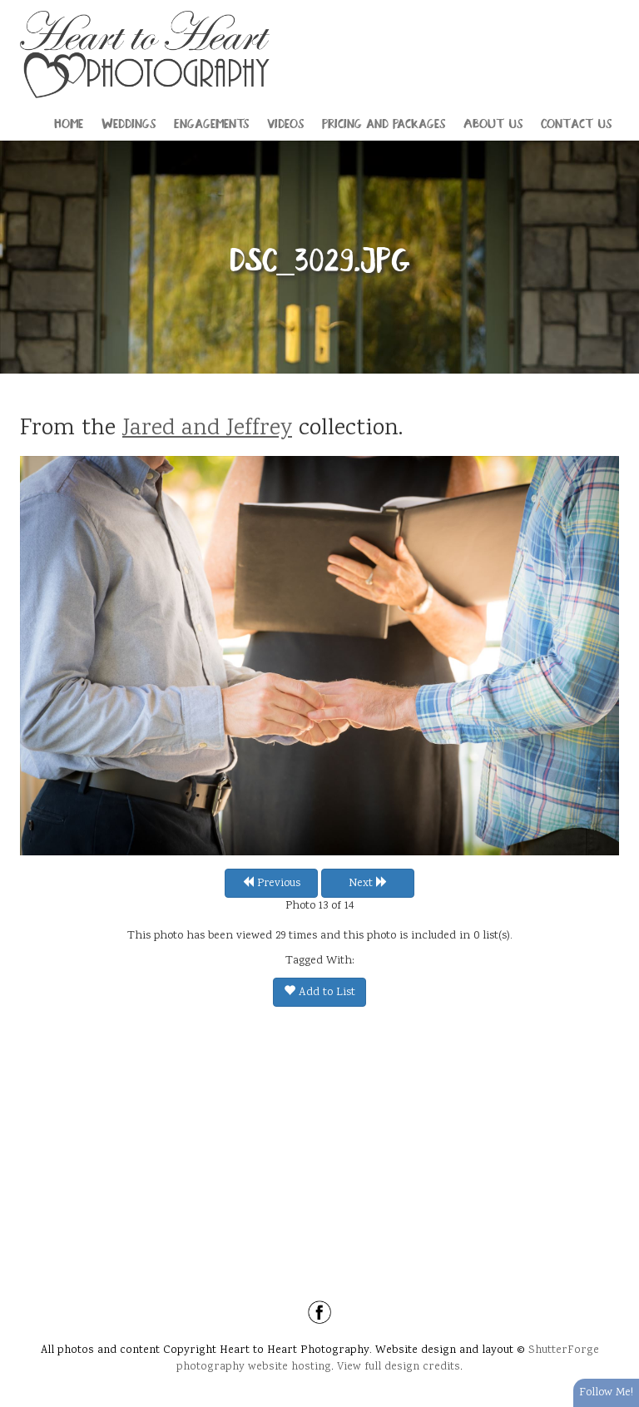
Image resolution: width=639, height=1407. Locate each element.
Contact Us (576, 122)
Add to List (319, 992)
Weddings (129, 122)
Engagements (211, 122)
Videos (285, 122)
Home (68, 122)
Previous (271, 883)
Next (368, 883)
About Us (493, 122)
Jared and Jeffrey (207, 429)
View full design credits (398, 1367)
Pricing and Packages (383, 122)
